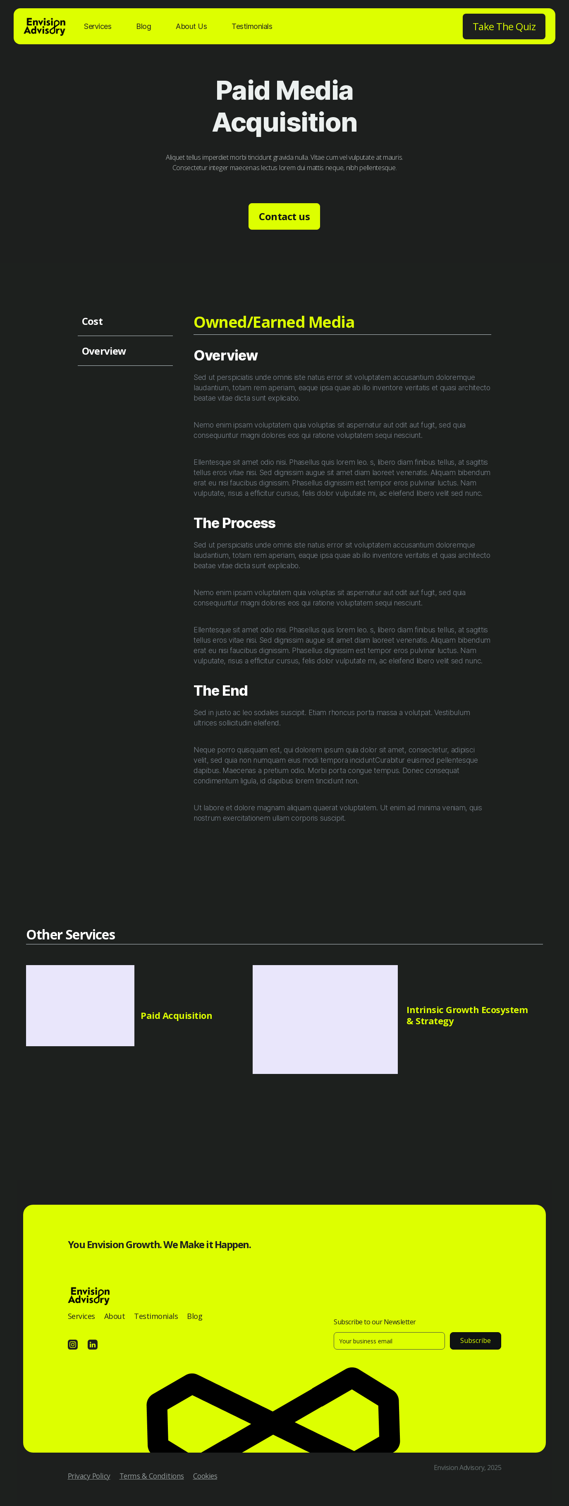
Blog (143, 26)
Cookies (205, 1476)
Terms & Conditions (152, 1476)
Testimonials (252, 26)
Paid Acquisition (176, 1015)
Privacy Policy (89, 1476)
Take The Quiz (504, 26)
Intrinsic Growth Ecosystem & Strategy (467, 1015)
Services (97, 26)
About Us (191, 26)
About (114, 1316)
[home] (45, 30)
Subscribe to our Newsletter (375, 1321)
